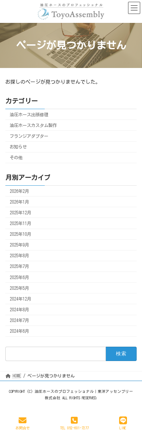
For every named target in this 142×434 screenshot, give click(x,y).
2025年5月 (19, 288)
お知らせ (18, 147)
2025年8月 (19, 255)
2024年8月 (19, 309)
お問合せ (22, 423)
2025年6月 (19, 277)
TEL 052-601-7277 (74, 423)
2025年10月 (20, 234)
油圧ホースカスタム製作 (33, 125)
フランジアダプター (29, 136)
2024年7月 (19, 320)
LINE (123, 423)
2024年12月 (20, 299)
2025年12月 (20, 212)
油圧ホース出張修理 (29, 114)
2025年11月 (20, 223)
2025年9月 (19, 245)
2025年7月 (19, 266)
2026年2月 (19, 191)
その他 (16, 157)
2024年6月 (19, 331)
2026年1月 (19, 201)
